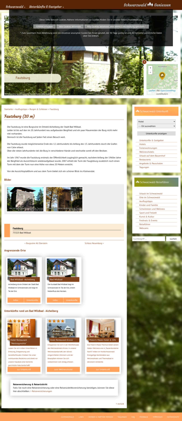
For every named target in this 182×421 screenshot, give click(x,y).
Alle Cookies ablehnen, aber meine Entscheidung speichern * (116, 26)
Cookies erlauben (44, 26)
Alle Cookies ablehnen (70, 26)
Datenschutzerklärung (131, 19)
